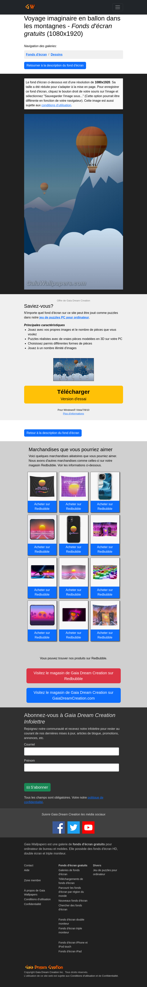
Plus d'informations (73, 413)
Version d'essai (73, 395)
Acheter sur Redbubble (42, 506)
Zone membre (32, 880)
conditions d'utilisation (56, 105)
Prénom (29, 760)
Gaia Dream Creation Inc (49, 972)
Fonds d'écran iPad (70, 951)
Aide (27, 870)
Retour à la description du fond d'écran (53, 433)
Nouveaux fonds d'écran (73, 900)
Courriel (29, 744)
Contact (28, 865)
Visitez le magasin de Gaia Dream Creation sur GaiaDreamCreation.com (73, 695)
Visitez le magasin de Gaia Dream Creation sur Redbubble (73, 676)
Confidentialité (32, 904)
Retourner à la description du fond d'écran (55, 65)
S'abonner (37, 787)
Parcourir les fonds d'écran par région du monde (71, 891)
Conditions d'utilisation (37, 899)
